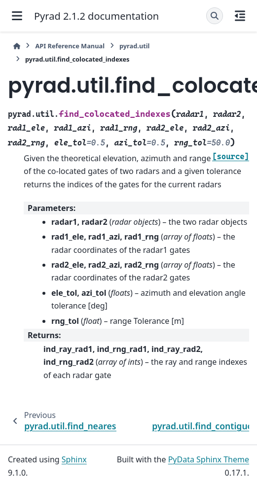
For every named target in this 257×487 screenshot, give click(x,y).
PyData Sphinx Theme (208, 459)
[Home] (16, 46)
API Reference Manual (70, 45)
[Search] (214, 15)
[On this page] (240, 15)
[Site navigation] (17, 15)
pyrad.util (134, 45)
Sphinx (74, 459)
